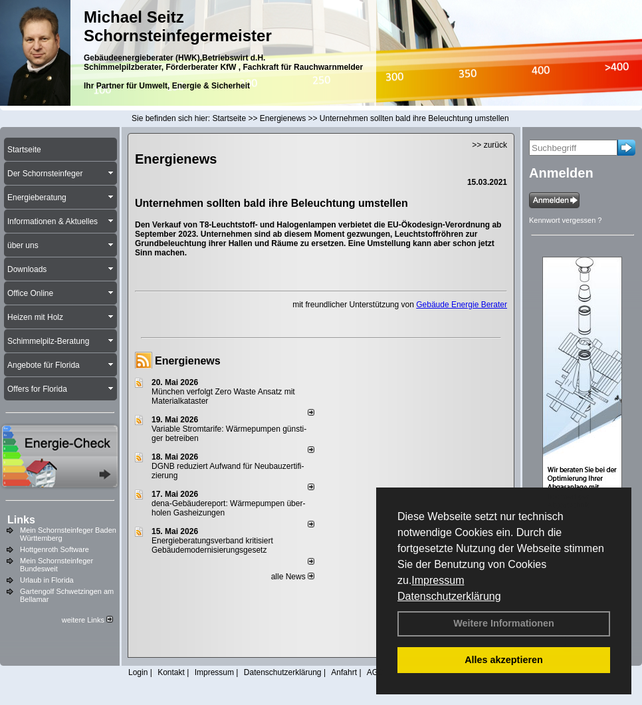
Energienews (188, 360)
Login (138, 672)
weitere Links (87, 620)
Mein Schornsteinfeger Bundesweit (56, 565)
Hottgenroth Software (54, 549)
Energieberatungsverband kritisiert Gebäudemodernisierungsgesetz (212, 545)
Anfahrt (344, 672)
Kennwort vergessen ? (565, 220)
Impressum (437, 580)
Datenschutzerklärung (449, 596)
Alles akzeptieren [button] (504, 659)
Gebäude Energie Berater (461, 304)
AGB (375, 672)
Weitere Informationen (503, 623)
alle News (292, 576)
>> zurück (489, 145)
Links (21, 519)
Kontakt (171, 672)
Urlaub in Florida (47, 580)
